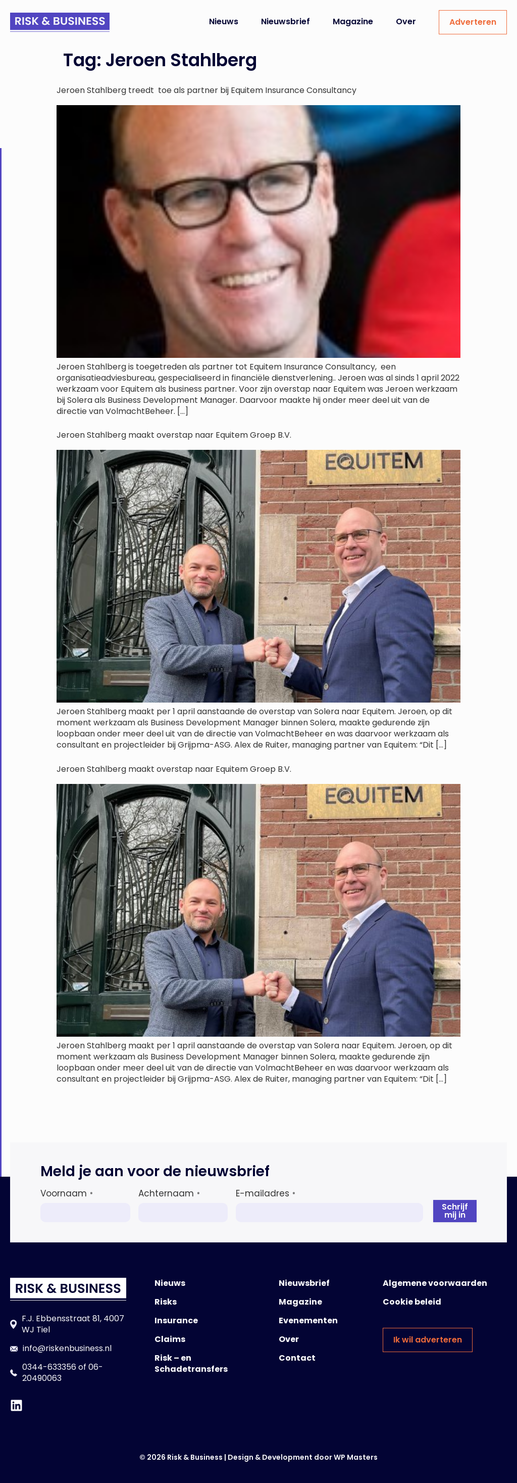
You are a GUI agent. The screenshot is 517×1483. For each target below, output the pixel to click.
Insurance (176, 1320)
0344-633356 (49, 1367)
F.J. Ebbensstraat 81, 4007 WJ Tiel (73, 1324)
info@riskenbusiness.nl (67, 1348)
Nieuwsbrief (285, 21)
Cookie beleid (412, 1302)
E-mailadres (265, 1193)
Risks (165, 1302)
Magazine (353, 21)
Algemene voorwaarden (435, 1283)
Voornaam (66, 1193)
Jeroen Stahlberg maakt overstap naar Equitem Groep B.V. (174, 435)
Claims (169, 1339)
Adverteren (472, 22)
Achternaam (169, 1193)
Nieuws (223, 21)
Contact (297, 1358)
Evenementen (308, 1320)
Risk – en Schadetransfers (191, 1363)
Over (406, 21)
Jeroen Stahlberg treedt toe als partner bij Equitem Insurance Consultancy (207, 90)
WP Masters (356, 1457)
